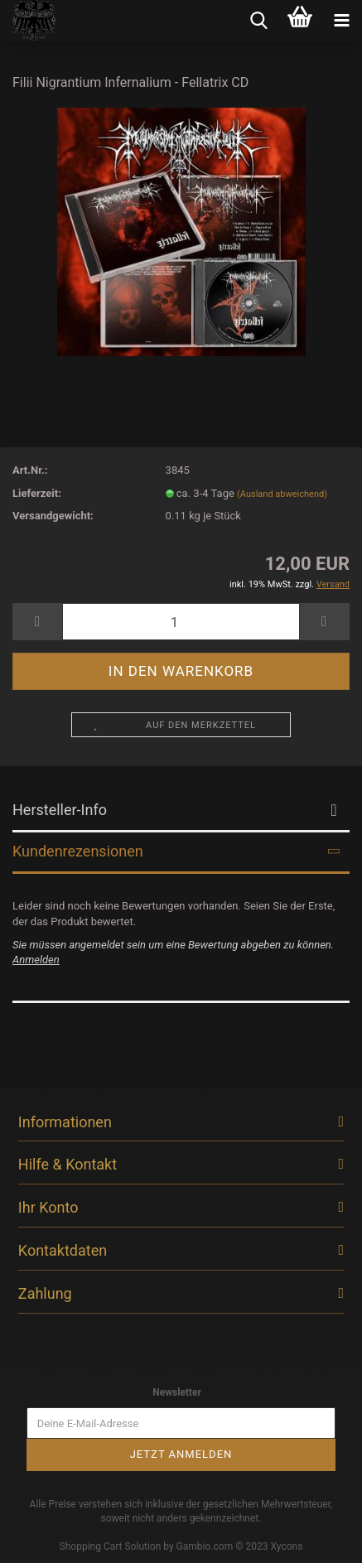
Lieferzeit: (36, 493)
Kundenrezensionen (77, 851)
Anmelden (36, 959)
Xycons (287, 1546)
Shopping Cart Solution (111, 1546)
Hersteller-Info (59, 809)
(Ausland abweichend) (282, 494)
